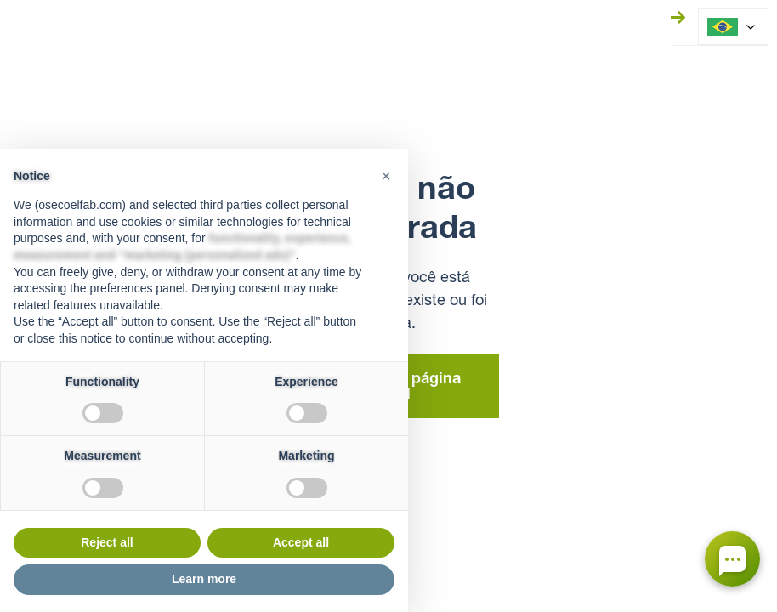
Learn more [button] (204, 579)
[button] (386, 176)
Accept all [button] (301, 542)
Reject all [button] (107, 542)
